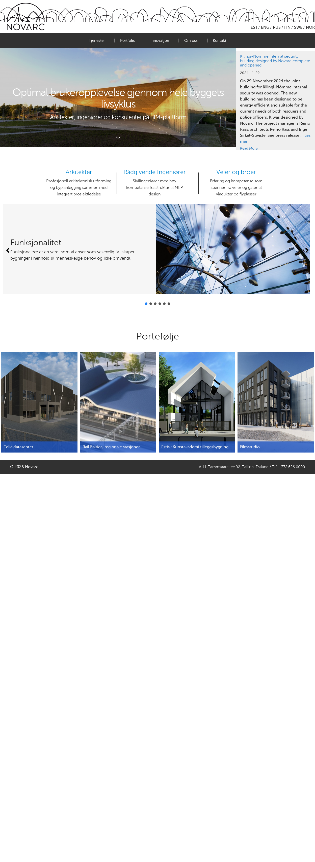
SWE (298, 27)
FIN (287, 27)
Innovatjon (159, 41)
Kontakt (219, 41)
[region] (275, 100)
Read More (249, 148)
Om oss (191, 41)
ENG (265, 27)
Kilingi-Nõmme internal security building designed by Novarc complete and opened (275, 60)
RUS (277, 27)
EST (254, 27)
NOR (310, 27)
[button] (8, 250)
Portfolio (127, 41)
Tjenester (97, 41)
